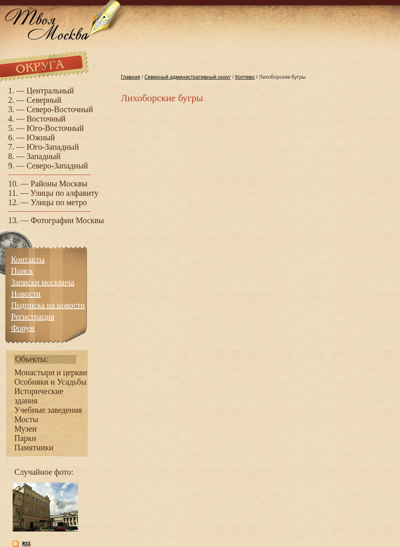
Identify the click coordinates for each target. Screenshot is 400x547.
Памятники (33, 447)
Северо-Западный (57, 165)
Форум (23, 327)
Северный (44, 99)
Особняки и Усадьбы (50, 381)
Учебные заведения (48, 409)
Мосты (26, 419)
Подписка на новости (48, 305)
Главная (130, 76)
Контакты (28, 259)
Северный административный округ (187, 76)
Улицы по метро (59, 202)
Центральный (50, 90)
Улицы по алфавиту (64, 192)
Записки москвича (42, 282)
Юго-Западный (53, 146)
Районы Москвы (59, 183)
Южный (41, 137)
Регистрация (32, 316)
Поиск (22, 270)
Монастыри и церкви (50, 372)
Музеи (25, 428)
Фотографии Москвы (67, 220)
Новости (26, 293)
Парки (25, 438)
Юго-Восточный (55, 128)
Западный (43, 156)
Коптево (245, 76)
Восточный (46, 118)
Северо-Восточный (60, 109)
